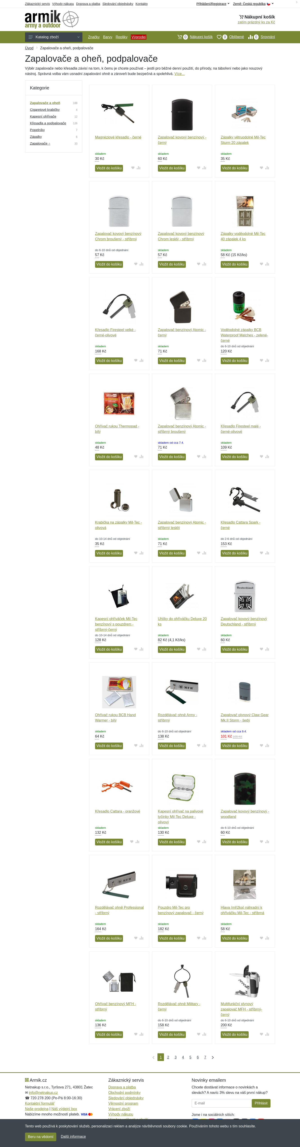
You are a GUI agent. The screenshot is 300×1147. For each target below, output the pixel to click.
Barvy (107, 37)
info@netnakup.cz (43, 1093)
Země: (253, 4)
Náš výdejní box (64, 1109)
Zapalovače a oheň (45, 103)
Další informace (73, 1136)
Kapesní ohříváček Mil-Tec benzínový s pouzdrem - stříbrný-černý (116, 624)
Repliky (121, 37)
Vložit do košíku (109, 168)
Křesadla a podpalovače (48, 123)
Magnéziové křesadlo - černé (118, 137)
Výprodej (139, 37)
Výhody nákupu (63, 4)
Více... (180, 74)
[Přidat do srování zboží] (138, 167)
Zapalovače (40, 143)
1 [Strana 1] (161, 1057)
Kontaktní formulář (40, 1103)
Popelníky (37, 130)
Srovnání (259, 37)
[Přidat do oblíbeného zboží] (133, 167)
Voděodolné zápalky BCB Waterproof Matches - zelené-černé (244, 335)
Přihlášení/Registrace (212, 3)
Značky (94, 37)
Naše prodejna (36, 1109)
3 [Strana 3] (176, 1057)
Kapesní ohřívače (43, 116)
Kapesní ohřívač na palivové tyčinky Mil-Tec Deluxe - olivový (180, 816)
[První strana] (152, 1057)
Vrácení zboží (119, 1109)
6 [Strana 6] (198, 1057)
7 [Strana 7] (205, 1057)
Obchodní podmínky (124, 1093)
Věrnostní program (123, 1103)
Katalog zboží (54, 37)
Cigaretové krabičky (45, 109)
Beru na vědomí (40, 1137)
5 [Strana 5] (190, 1057)
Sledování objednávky (117, 4)
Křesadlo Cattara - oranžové (117, 811)
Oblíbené (228, 37)
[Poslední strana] (211, 1057)
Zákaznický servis (37, 4)
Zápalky (36, 137)
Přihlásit (261, 1103)
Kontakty (142, 4)
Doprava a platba (88, 4)
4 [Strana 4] (183, 1057)
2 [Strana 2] (168, 1057)
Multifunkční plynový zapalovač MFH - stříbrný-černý (241, 1009)
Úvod (29, 48)
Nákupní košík (193, 37)
